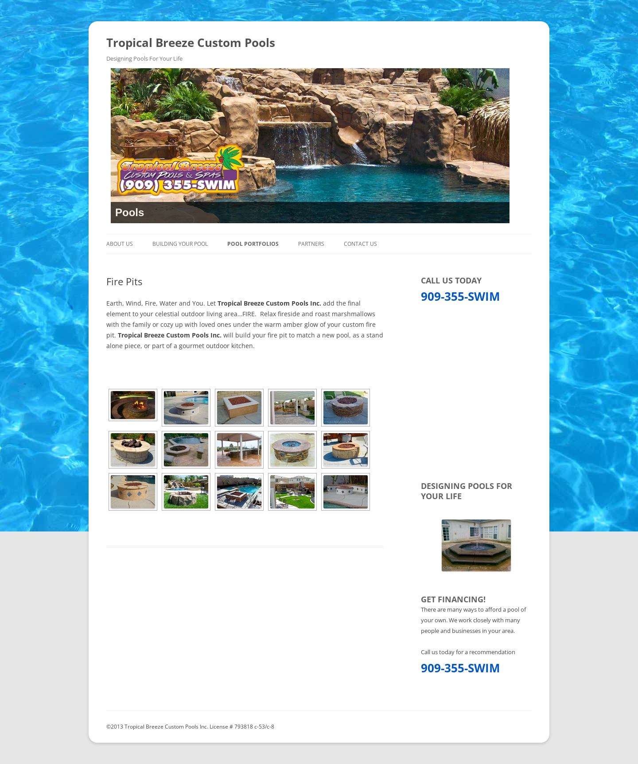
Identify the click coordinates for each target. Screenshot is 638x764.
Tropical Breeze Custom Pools (190, 42)
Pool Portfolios (253, 244)
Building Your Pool (180, 244)
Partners (311, 244)
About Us (119, 244)
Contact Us (360, 244)
